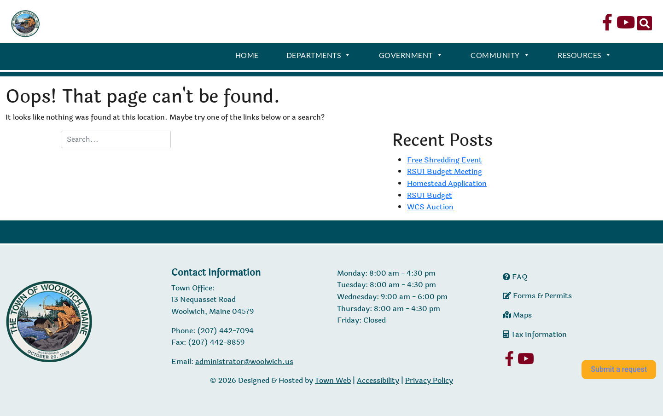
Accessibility (378, 380)
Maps (517, 315)
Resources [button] (584, 56)
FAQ (515, 277)
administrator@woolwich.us (244, 361)
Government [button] (411, 56)
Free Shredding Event (444, 160)
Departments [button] (318, 56)
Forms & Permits (537, 295)
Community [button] (500, 56)
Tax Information (535, 334)
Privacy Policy (429, 380)
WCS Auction (430, 207)
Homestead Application (447, 183)
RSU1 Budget (429, 195)
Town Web (333, 380)
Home (247, 55)
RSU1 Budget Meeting (444, 171)
